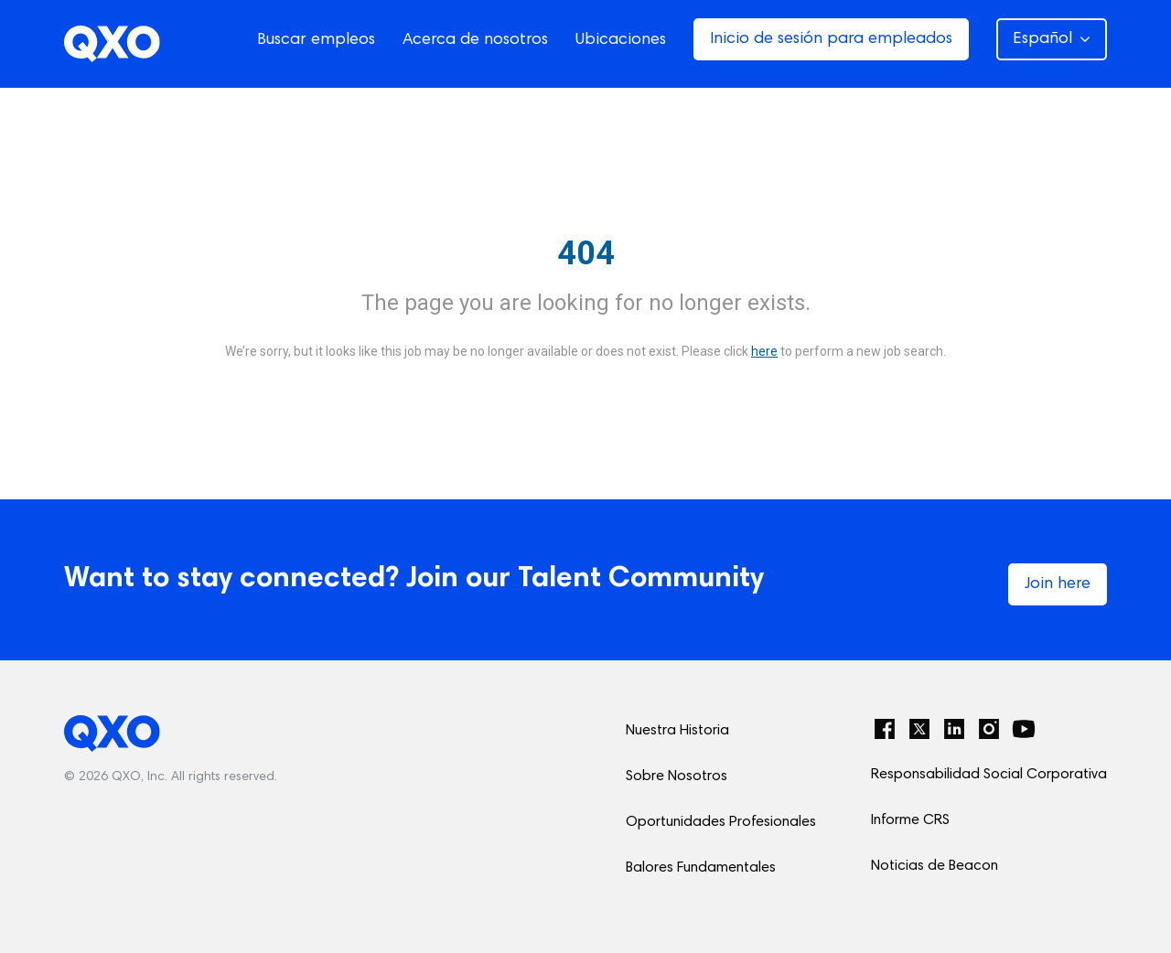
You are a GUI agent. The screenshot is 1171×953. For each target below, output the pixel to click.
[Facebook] (884, 729)
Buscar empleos (316, 40)
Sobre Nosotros (676, 776)
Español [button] (1051, 39)
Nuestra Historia (677, 730)
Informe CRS (910, 820)
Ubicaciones (620, 40)
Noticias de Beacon (934, 866)
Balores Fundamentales (701, 868)
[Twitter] (919, 729)
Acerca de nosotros (475, 40)
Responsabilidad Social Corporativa (989, 774)
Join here (1057, 584)
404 (586, 253)
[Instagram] (989, 729)
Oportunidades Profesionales (721, 822)
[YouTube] (1023, 729)
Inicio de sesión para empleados (831, 39)
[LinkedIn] (954, 729)
